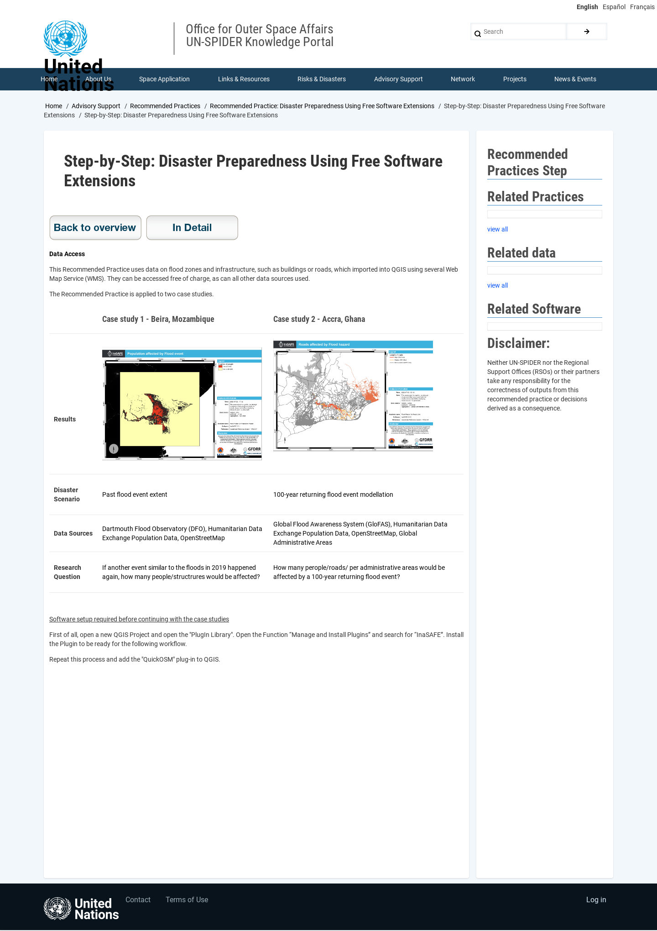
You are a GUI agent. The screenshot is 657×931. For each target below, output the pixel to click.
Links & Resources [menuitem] (244, 79)
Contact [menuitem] (138, 901)
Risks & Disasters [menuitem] (322, 79)
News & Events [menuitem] (576, 79)
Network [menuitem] (463, 79)
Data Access (67, 254)
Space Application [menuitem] (165, 79)
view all (497, 229)
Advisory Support (96, 106)
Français (642, 7)
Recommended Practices (165, 106)
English (587, 7)
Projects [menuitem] (515, 79)
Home (53, 106)
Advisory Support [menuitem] (398, 79)
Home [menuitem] (49, 79)
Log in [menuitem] (596, 901)
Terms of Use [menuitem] (188, 901)
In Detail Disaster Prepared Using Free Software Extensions (192, 228)
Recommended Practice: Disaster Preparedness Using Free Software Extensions (322, 106)
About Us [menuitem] (98, 79)
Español (614, 7)
